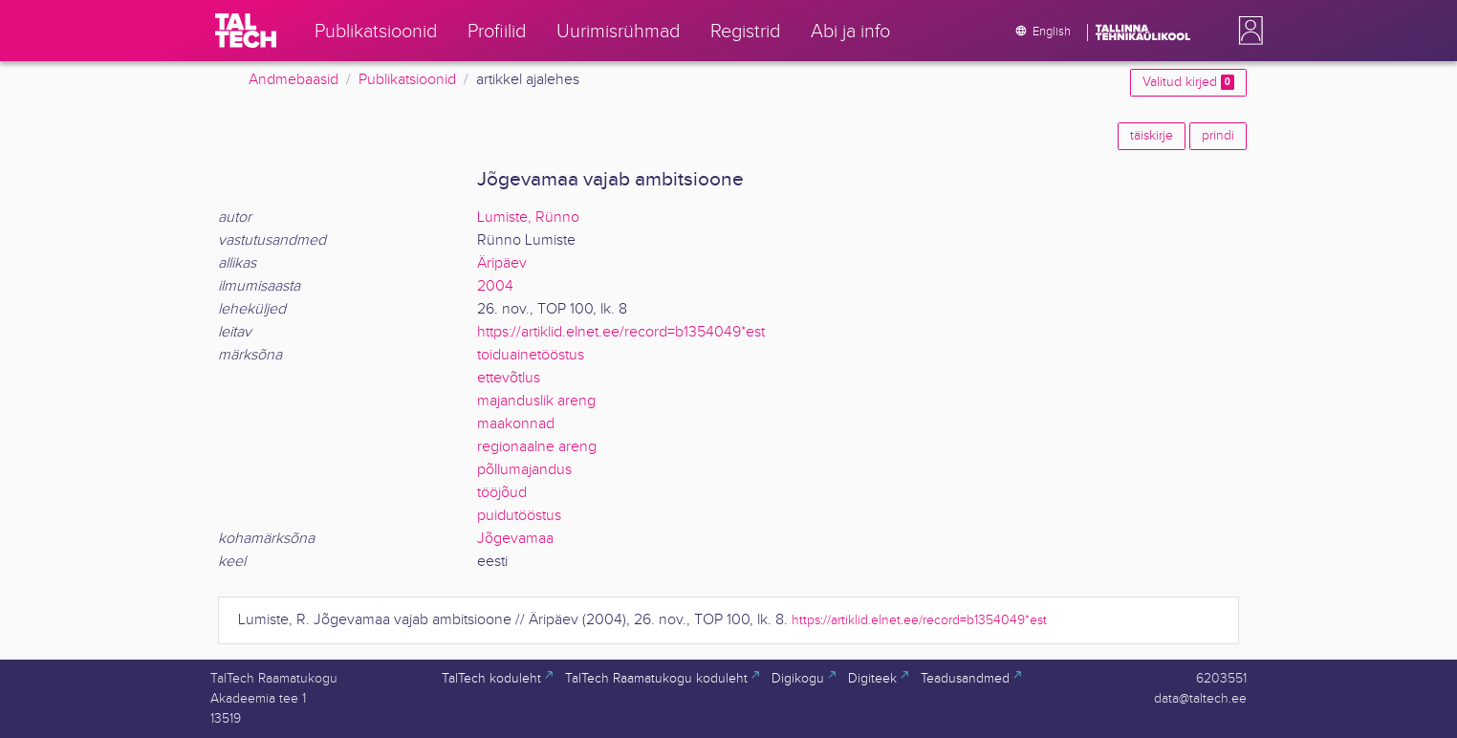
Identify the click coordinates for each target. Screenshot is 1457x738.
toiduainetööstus (530, 355)
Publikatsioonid (407, 80)
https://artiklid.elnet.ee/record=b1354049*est (621, 332)
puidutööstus (519, 516)
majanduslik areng (536, 401)
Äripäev (502, 263)
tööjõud (502, 493)
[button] (1246, 30)
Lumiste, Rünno (528, 217)
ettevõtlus (508, 378)
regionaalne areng (537, 447)
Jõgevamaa (515, 539)
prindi (1218, 135)
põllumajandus (524, 470)
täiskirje (1151, 135)
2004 (495, 286)
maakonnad (516, 424)
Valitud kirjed (1188, 82)
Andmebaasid (293, 80)
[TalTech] (245, 30)
